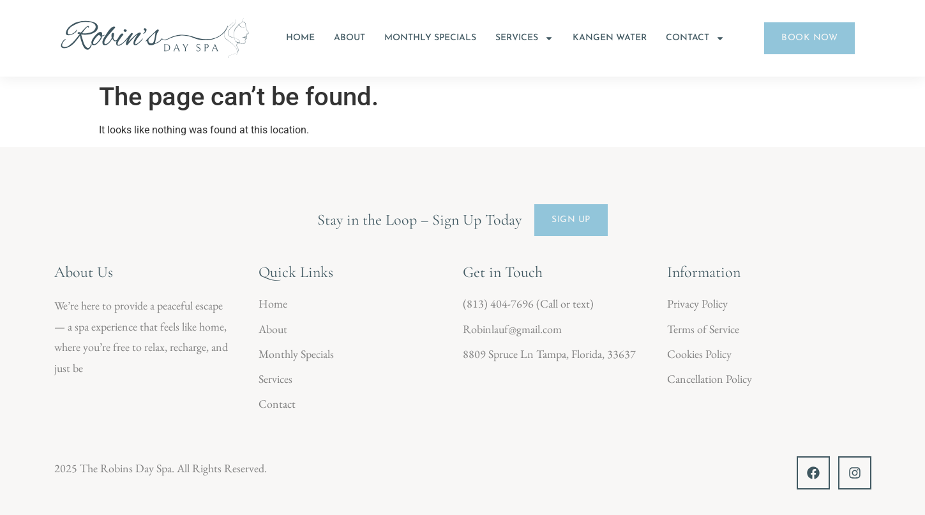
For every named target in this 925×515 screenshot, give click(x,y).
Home (300, 38)
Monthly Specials (430, 38)
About (349, 38)
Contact (695, 38)
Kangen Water (610, 38)
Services (524, 38)
